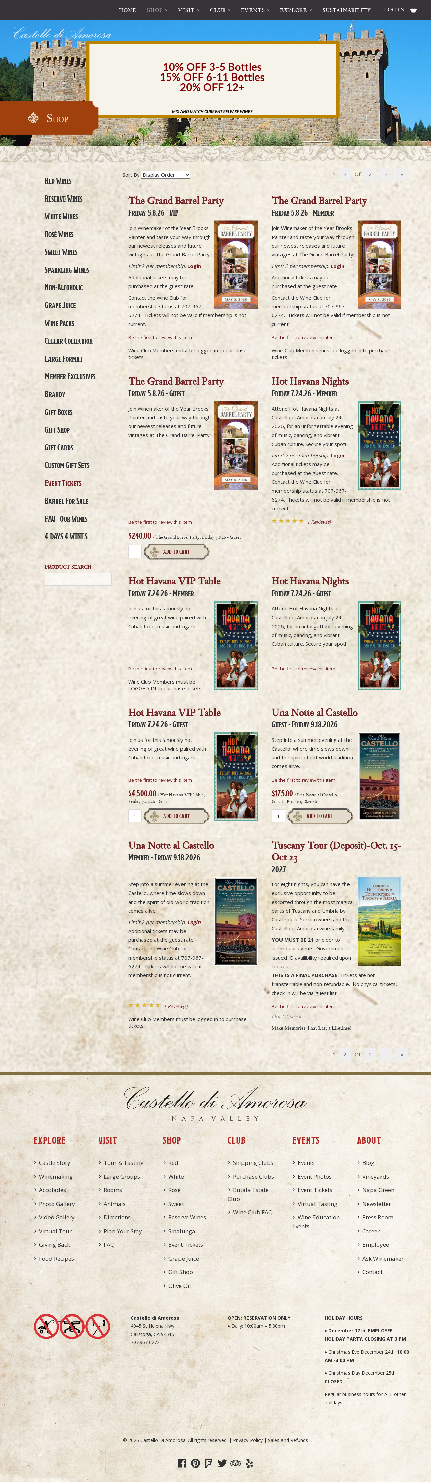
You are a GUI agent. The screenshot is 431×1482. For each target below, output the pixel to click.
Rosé (174, 1190)
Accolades (52, 1190)
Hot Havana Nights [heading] (310, 386)
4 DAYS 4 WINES (66, 536)
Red (173, 1163)
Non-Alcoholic (64, 287)
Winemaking (56, 1176)
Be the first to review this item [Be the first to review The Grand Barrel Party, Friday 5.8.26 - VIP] (160, 337)
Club (217, 10)
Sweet (176, 1204)
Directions (117, 1217)
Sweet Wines (61, 251)
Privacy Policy (248, 1440)
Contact (372, 1272)
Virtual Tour (55, 1231)
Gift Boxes (58, 411)
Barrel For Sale (66, 500)
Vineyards (375, 1176)
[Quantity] (135, 551)
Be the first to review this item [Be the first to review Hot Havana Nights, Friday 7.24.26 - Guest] (303, 669)
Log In (394, 9)
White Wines (61, 216)
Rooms (113, 1190)
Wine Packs (59, 323)
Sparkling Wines (67, 269)
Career (371, 1231)
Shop (155, 10)
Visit (186, 10)
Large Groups (122, 1176)
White (176, 1176)
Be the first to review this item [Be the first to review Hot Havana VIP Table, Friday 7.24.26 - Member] (160, 669)
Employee (375, 1244)
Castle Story (54, 1163)
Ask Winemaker (383, 1258)
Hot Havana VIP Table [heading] (174, 586)
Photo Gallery (57, 1204)
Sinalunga (181, 1231)
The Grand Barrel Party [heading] (176, 205)
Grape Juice (60, 305)
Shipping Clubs (253, 1163)
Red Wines (58, 180)
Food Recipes (56, 1258)
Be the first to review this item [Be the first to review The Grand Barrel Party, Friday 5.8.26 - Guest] (160, 522)
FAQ (109, 1244)
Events (253, 10)
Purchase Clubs (253, 1176)
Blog (368, 1163)
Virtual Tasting (317, 1204)
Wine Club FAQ (253, 1212)
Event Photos (315, 1176)
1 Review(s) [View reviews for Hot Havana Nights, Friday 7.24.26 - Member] (319, 522)
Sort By (131, 174)
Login (194, 266)
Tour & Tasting (124, 1163)
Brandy (55, 394)
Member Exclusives (70, 376)
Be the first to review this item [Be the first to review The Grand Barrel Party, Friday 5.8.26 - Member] (303, 337)
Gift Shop (57, 429)
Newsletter (376, 1204)
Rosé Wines (59, 234)
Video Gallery (57, 1217)
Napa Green (378, 1190)
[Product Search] (78, 579)
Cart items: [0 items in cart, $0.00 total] (413, 10)
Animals (115, 1204)
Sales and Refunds (288, 1440)
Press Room (377, 1217)
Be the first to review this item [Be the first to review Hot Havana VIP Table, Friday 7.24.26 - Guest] (160, 780)
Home (127, 10)
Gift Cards (59, 447)
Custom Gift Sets (67, 465)
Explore (293, 10)
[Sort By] (165, 175)
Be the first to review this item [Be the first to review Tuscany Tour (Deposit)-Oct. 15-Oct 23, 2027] (303, 1006)
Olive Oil (179, 1286)
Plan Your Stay (123, 1231)
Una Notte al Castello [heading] (314, 717)
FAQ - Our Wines (66, 518)
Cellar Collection (69, 340)
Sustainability (347, 10)
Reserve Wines (63, 198)
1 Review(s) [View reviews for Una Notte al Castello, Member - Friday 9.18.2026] (175, 1006)
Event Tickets (63, 483)
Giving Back (54, 1244)
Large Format (64, 358)
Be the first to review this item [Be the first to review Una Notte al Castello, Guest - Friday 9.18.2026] (303, 780)
